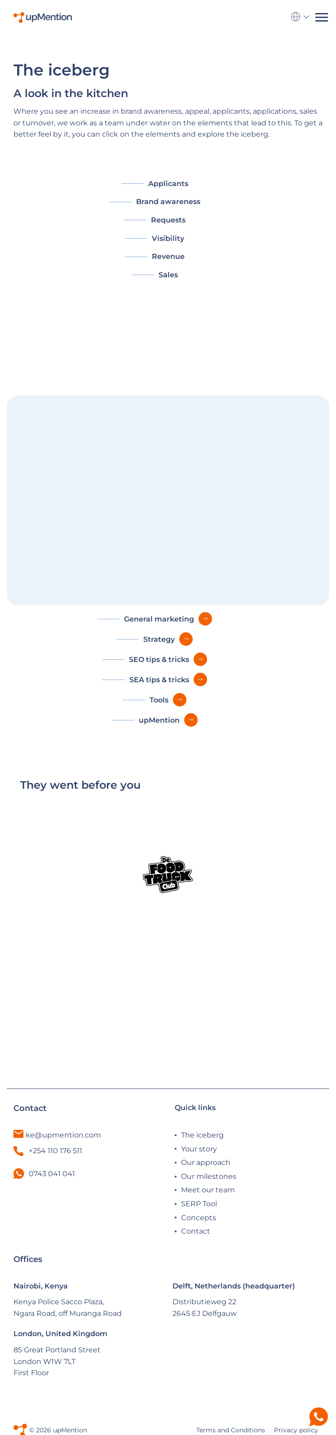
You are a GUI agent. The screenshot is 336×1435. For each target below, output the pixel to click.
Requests (168, 220)
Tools (159, 700)
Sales (168, 275)
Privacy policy (296, 1430)
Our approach (205, 1162)
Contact (195, 1231)
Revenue (168, 256)
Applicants (168, 183)
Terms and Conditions (230, 1430)
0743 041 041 (52, 1173)
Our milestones (208, 1176)
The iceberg (202, 1135)
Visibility (168, 238)
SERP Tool (199, 1204)
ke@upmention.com (63, 1135)
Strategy (159, 639)
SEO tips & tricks (159, 659)
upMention (159, 720)
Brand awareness (168, 201)
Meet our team (208, 1190)
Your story (199, 1149)
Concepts (198, 1217)
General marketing (159, 619)
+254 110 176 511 (47, 1151)
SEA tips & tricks (159, 679)
